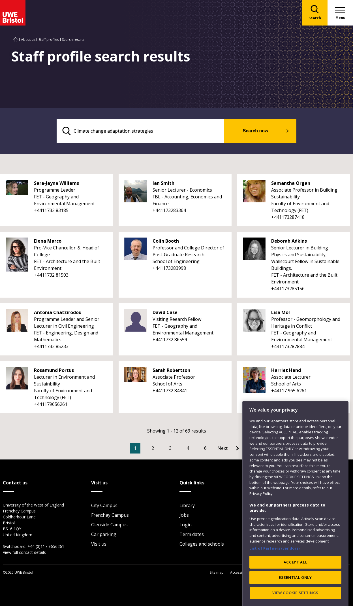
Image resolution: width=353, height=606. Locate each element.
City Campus (104, 505)
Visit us (98, 544)
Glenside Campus (109, 525)
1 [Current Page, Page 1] (135, 448)
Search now (256, 130)
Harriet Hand (286, 370)
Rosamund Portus (54, 370)
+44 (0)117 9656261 (45, 546)
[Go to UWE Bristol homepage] (15, 39)
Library (187, 505)
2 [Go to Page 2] (152, 448)
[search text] (140, 131)
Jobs (184, 515)
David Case (165, 312)
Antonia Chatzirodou (58, 312)
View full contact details (24, 552)
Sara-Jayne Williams (56, 183)
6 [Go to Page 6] (205, 448)
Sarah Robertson (171, 370)
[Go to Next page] (228, 448)
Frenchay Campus (110, 515)
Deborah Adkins (289, 241)
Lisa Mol (280, 312)
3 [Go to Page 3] (170, 448)
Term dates (191, 534)
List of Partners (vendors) (274, 576)
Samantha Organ (290, 183)
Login (185, 525)
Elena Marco (47, 241)
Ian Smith (163, 183)
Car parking (103, 534)
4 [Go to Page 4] (188, 448)
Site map (217, 572)
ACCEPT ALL (295, 591)
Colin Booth (166, 241)
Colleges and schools (201, 544)
